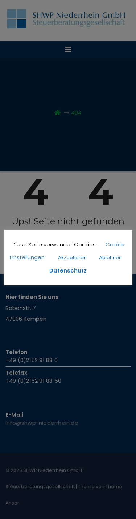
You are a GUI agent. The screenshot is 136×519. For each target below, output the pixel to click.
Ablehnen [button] (110, 257)
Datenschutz (68, 270)
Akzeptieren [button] (72, 257)
